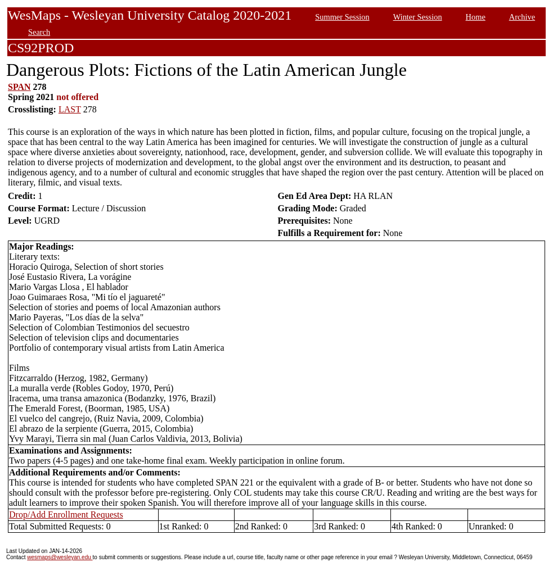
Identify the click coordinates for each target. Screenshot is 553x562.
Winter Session (417, 16)
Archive (522, 16)
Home (475, 16)
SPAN (19, 87)
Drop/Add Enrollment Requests (66, 514)
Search (39, 32)
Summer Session (342, 16)
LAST (70, 109)
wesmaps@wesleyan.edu (59, 557)
